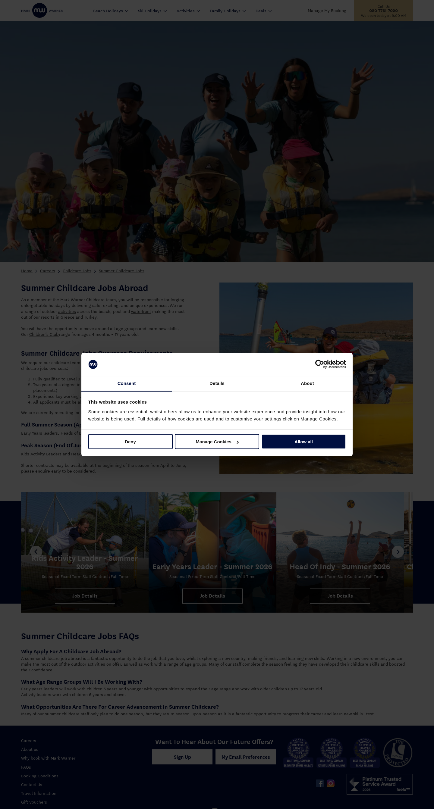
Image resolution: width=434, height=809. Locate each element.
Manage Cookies (217, 441)
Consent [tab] (127, 383)
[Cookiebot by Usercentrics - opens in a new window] (319, 364)
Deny (130, 441)
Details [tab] (217, 383)
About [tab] (307, 383)
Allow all (303, 441)
